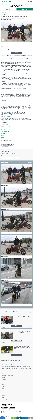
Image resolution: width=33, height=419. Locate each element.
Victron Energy (4, 373)
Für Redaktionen (19, 411)
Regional (20, 3)
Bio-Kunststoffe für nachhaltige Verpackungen (10, 364)
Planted (3, 377)
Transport (6, 157)
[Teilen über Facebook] (2, 418)
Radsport (16, 157)
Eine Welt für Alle (5, 390)
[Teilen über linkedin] (24, 418)
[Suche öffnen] (28, 1)
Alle (31, 312)
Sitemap (17, 415)
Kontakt (2, 412)
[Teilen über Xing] (19, 418)
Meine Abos (30, 3)
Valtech (3, 384)
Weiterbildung (4, 399)
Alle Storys (8, 9)
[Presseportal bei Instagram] (9, 409)
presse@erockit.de (4, 124)
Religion (3, 388)
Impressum (3, 411)
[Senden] (30, 418)
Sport (2, 157)
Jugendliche (4, 386)
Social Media (18, 416)
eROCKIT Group (4, 14)
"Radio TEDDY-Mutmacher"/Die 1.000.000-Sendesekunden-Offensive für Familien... (17, 368)
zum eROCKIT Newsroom (16, 52)
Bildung (3, 395)
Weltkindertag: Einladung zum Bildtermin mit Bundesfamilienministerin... (15, 370)
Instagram (3, 133)
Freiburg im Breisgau (5, 153)
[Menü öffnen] (31, 1)
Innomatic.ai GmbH (5, 379)
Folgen (24, 9)
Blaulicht (11, 3)
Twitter (2, 135)
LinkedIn (2, 138)
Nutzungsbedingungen (20, 412)
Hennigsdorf (12, 153)
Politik (3, 393)
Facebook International (5, 131)
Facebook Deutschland (5, 129)
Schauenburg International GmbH (8, 382)
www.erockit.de (8, 116)
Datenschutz (3, 415)
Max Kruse (12, 157)
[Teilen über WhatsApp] (13, 418)
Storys (2, 3)
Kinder (3, 391)
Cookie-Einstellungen (5, 416)
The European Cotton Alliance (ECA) (8, 375)
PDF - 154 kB (9, 49)
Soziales (3, 397)
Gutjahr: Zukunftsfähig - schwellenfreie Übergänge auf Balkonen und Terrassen (16, 366)
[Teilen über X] (8, 418)
